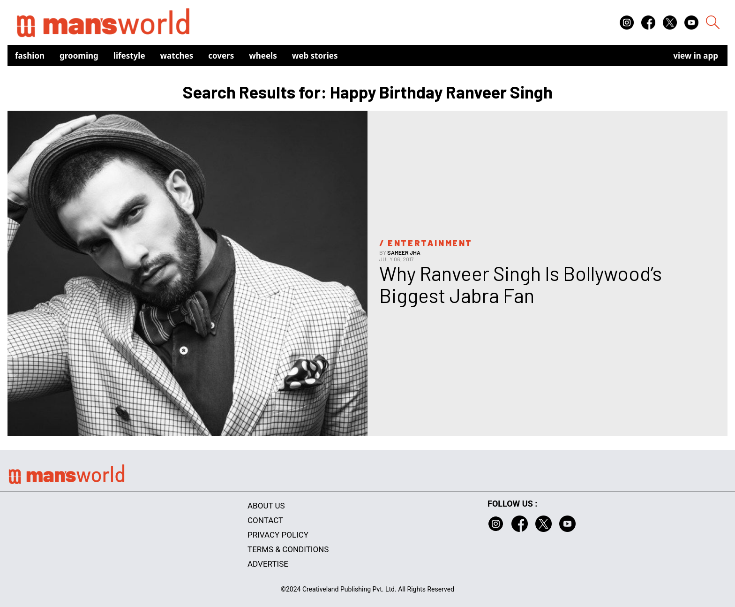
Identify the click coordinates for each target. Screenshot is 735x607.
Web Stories (315, 55)
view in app (695, 55)
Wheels (263, 55)
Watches (177, 55)
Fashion (30, 55)
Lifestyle (129, 55)
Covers (221, 55)
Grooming (79, 55)
